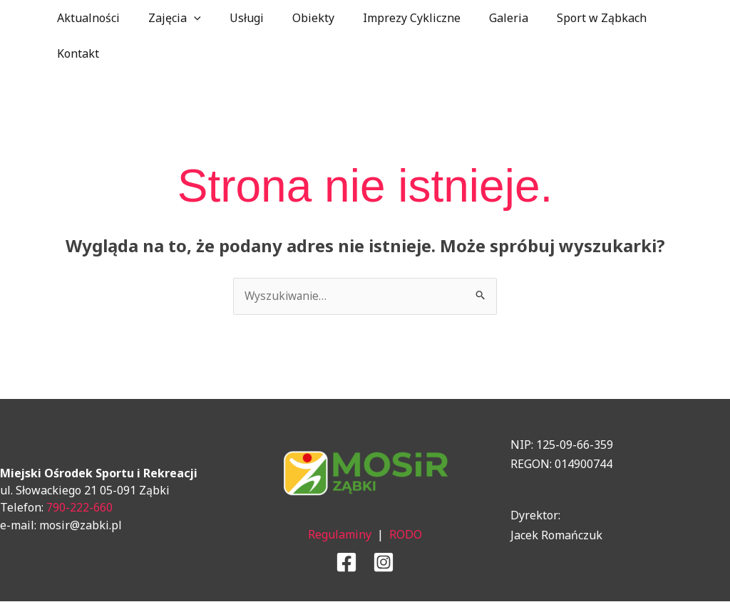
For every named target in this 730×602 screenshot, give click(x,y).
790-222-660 (79, 508)
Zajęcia (166, 18)
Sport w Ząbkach (565, 18)
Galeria (477, 18)
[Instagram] (383, 563)
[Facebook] (346, 563)
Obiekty (293, 18)
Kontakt (75, 53)
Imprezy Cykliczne (386, 18)
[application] (185, 18)
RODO (405, 535)
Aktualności (85, 18)
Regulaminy (339, 535)
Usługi (232, 18)
